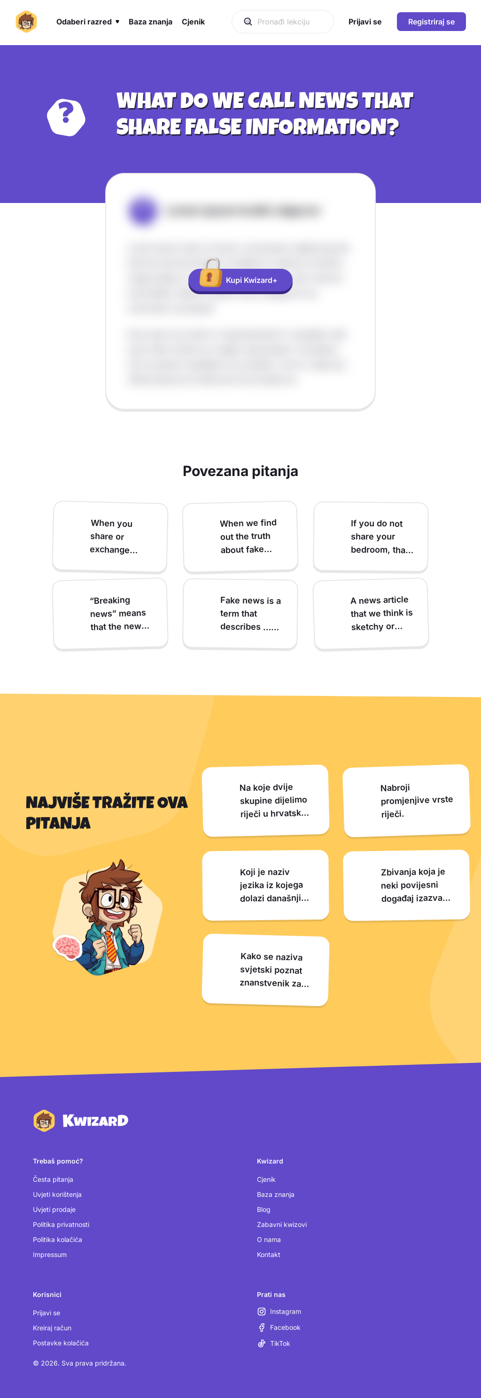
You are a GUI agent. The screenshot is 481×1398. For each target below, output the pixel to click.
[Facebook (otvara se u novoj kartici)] (279, 1327)
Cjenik (266, 1179)
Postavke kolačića (61, 1343)
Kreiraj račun (52, 1328)
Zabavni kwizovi (282, 1224)
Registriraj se (431, 21)
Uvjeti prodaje (54, 1209)
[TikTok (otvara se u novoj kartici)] (273, 1343)
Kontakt (268, 1254)
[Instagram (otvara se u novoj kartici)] (279, 1311)
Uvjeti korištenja (57, 1194)
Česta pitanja (53, 1179)
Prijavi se (46, 1313)
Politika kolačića (57, 1239)
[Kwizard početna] (26, 21)
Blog (264, 1209)
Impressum (50, 1254)
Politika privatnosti (61, 1224)
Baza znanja (276, 1194)
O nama (269, 1239)
